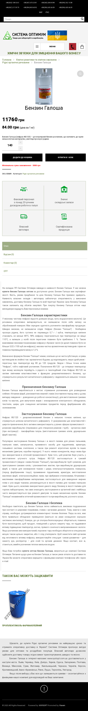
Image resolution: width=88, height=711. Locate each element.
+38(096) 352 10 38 (65, 2)
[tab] (44, 246)
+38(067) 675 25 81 (30, 2)
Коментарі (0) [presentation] (10, 263)
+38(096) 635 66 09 (48, 7)
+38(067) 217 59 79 (12, 7)
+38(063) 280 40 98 (48, 2)
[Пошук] (44, 19)
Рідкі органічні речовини (15, 62)
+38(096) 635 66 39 (65, 7)
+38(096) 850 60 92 (30, 7)
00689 (8, 174)
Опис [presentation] (6, 246)
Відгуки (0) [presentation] (9, 254)
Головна (6, 59)
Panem (62, 705)
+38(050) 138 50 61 (12, 2)
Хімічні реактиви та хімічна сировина (36, 59)
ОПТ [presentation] (6, 271)
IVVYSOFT (43, 705)
